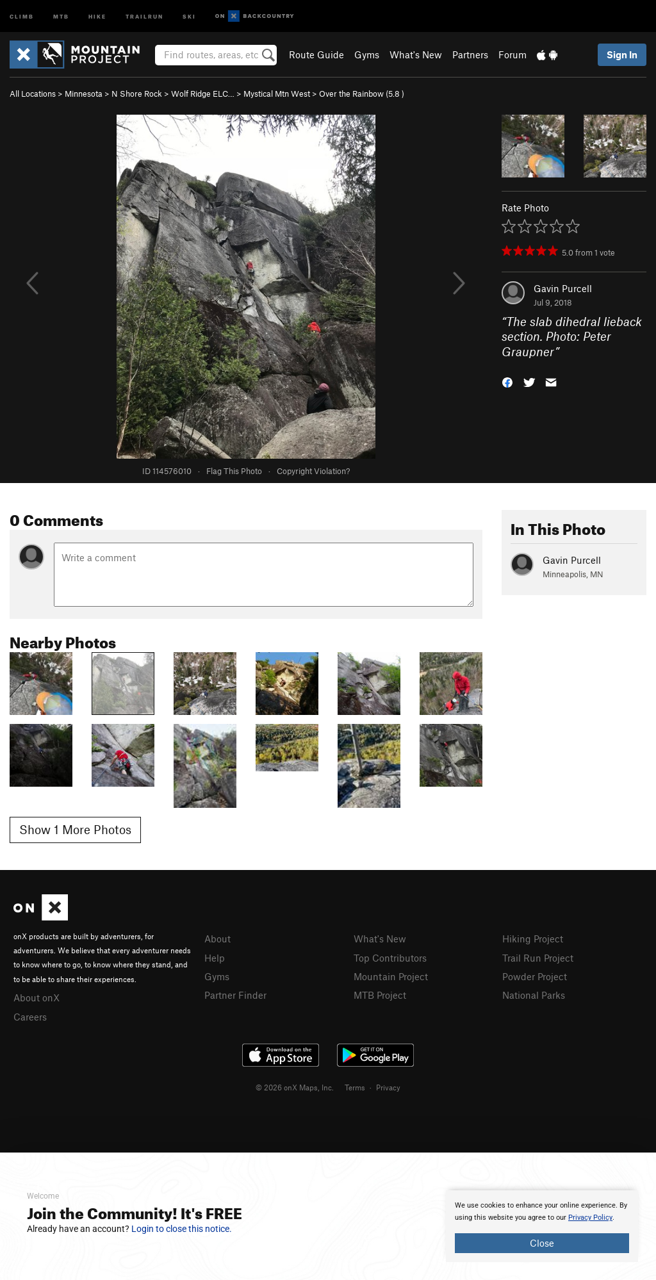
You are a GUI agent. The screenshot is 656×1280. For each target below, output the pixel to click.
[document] (542, 1226)
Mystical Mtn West (276, 93)
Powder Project (534, 976)
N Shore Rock (136, 93)
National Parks (533, 995)
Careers (30, 1016)
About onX (36, 997)
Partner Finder (235, 995)
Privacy (388, 1087)
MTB (61, 16)
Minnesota (83, 93)
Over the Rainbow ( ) (361, 93)
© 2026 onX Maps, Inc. (295, 1087)
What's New (416, 54)
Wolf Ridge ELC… (202, 93)
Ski (189, 16)
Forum (512, 54)
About (217, 938)
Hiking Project (532, 938)
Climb (22, 16)
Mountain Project (391, 976)
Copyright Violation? (313, 471)
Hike (97, 16)
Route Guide (316, 54)
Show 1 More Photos (75, 829)
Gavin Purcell (563, 288)
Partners (470, 54)
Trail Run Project (537, 958)
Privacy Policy (590, 1217)
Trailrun (144, 16)
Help (214, 958)
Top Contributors (390, 958)
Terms (355, 1087)
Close (542, 1243)
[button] (507, 381)
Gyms (366, 54)
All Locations (33, 93)
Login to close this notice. (181, 1229)
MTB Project (380, 995)
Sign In (622, 54)
